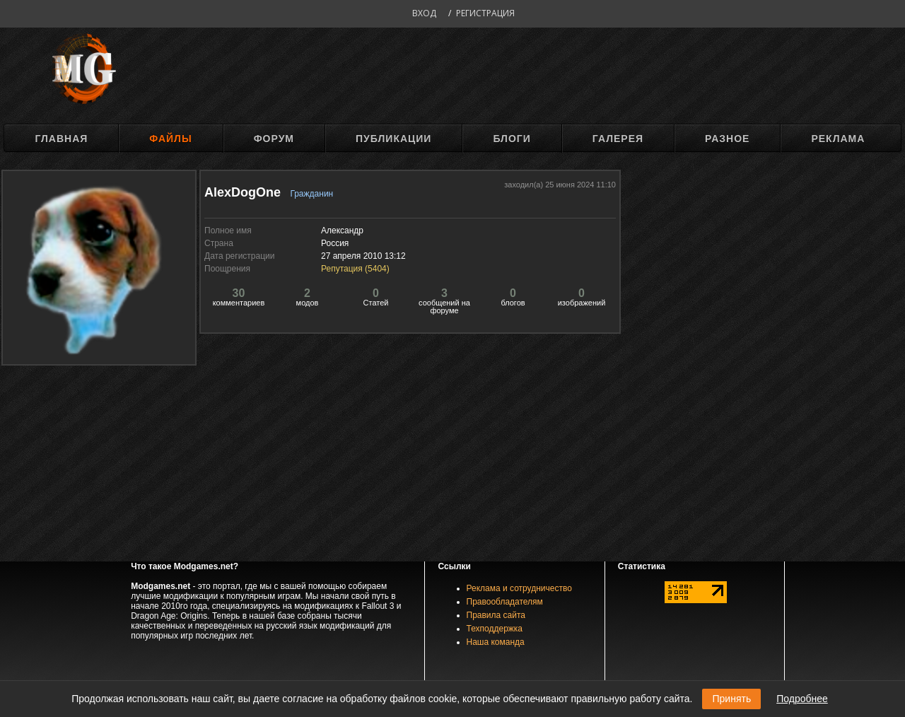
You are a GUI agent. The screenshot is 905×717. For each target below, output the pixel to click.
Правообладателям (505, 602)
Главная (61, 138)
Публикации (393, 138)
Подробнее (802, 698)
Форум (274, 138)
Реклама (838, 138)
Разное (727, 138)
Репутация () (355, 269)
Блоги (511, 138)
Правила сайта (496, 615)
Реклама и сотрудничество (519, 588)
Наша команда (496, 642)
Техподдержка (495, 629)
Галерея (617, 138)
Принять (731, 698)
